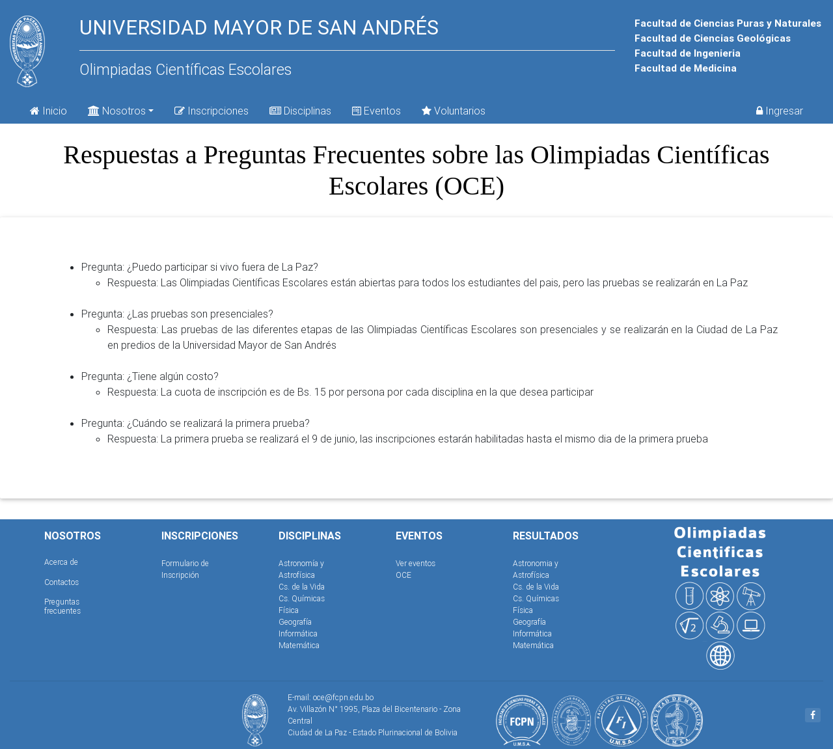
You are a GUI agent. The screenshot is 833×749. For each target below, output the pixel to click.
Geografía (295, 622)
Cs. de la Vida (302, 587)
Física (289, 610)
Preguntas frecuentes (62, 606)
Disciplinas (300, 110)
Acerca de (61, 562)
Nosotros (117, 109)
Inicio (48, 110)
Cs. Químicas (302, 598)
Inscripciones (211, 110)
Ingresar (779, 110)
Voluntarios (453, 110)
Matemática (299, 645)
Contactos (61, 582)
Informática (298, 633)
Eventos (376, 110)
